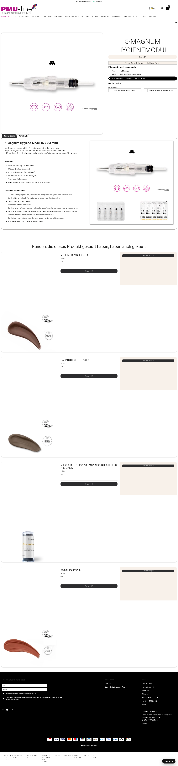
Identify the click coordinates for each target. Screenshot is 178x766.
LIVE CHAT (169, 761)
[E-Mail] (24, 689)
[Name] (24, 685)
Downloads (23, 136)
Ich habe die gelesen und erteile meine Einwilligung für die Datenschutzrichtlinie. (34, 698)
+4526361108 (152, 701)
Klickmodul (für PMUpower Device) (124, 90)
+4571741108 (153, 697)
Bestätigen (8, 703)
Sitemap (145, 723)
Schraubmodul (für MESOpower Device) (161, 90)
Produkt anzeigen (148, 255)
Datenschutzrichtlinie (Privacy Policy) (23, 697)
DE (153, 8)
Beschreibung (9, 136)
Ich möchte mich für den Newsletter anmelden (29, 693)
